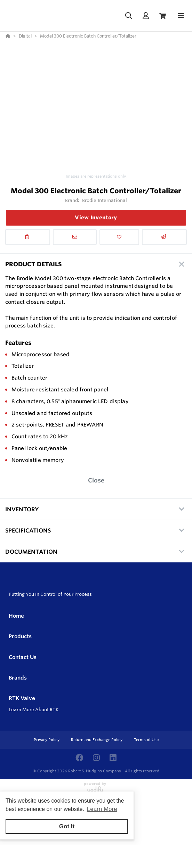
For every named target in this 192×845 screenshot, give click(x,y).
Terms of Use (146, 739)
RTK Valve (22, 698)
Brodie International (104, 200)
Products (20, 636)
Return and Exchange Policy (97, 739)
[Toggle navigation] (181, 16)
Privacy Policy (47, 739)
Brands (18, 677)
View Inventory (96, 217)
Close (96, 480)
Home (16, 615)
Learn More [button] (102, 809)
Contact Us (23, 657)
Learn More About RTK (34, 709)
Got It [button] (66, 826)
